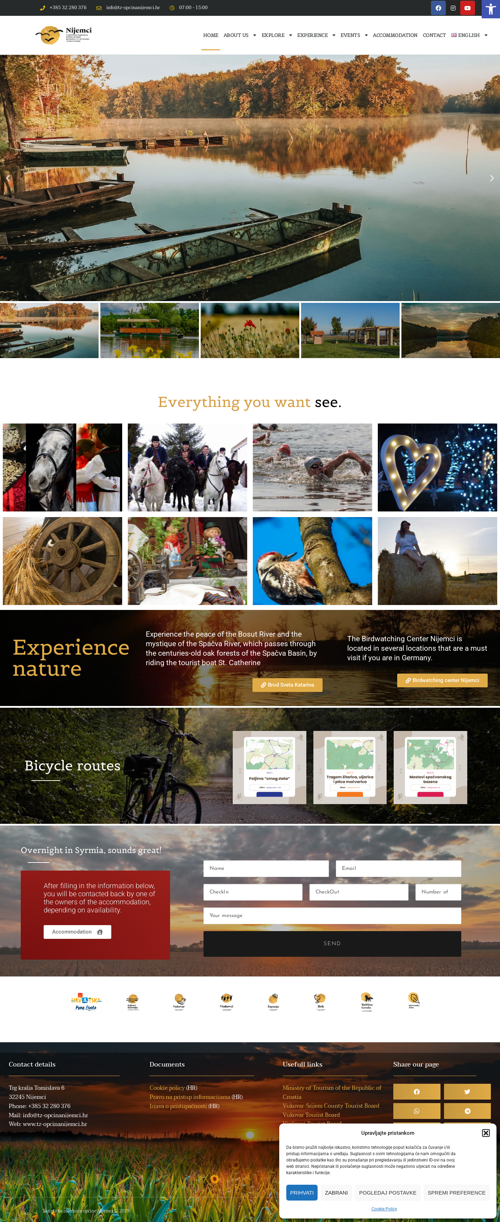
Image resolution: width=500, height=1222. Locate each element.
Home (210, 35)
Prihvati (302, 1193)
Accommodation (395, 35)
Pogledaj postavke (388, 1193)
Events (354, 35)
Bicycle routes (72, 765)
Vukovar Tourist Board (311, 1115)
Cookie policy (167, 1088)
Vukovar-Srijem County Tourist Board (331, 1106)
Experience (316, 35)
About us (240, 35)
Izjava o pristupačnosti (178, 1106)
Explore (277, 35)
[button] (491, 9)
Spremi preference (457, 1193)
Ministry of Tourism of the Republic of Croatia (332, 1092)
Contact (434, 35)
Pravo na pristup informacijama (190, 1097)
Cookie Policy (384, 1209)
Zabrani (336, 1193)
